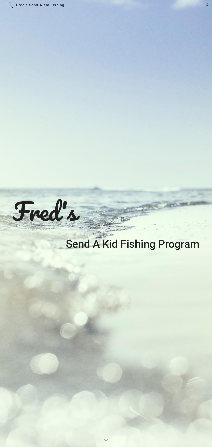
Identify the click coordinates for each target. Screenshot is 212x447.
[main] (106, 223)
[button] (4, 5)
